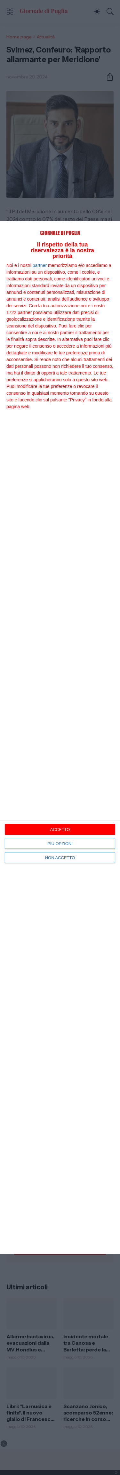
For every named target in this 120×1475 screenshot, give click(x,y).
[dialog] (60, 737)
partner (40, 265)
